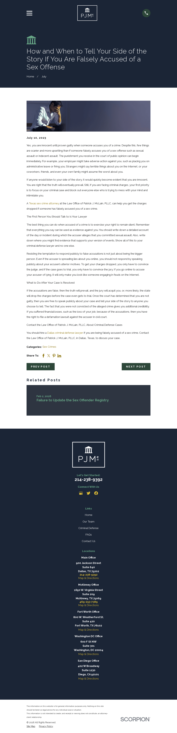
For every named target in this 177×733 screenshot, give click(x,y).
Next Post (136, 366)
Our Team (88, 521)
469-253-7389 (88, 602)
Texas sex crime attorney (44, 203)
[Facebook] (96, 493)
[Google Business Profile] (81, 493)
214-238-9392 (88, 479)
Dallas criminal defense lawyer (65, 332)
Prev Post (40, 366)
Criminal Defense (88, 528)
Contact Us (88, 541)
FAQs (88, 534)
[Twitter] (88, 493)
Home (88, 514)
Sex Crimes (49, 346)
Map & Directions (88, 578)
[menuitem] (31, 726)
